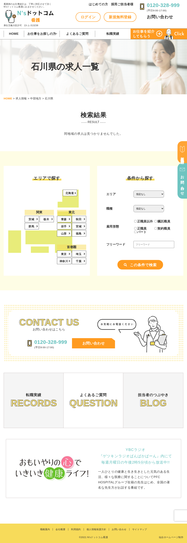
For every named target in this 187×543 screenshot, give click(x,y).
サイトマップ (139, 529)
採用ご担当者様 (122, 4)
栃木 (46, 219)
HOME (14, 34)
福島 (79, 233)
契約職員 (162, 228)
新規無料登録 (120, 17)
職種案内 (45, 529)
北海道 (70, 193)
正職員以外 (143, 221)
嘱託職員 (162, 221)
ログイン (88, 17)
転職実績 (112, 34)
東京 (64, 254)
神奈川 (64, 261)
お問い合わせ (160, 17)
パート (140, 232)
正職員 (140, 228)
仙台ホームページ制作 (171, 537)
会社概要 (60, 529)
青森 (64, 219)
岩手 (64, 226)
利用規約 (76, 529)
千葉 (79, 261)
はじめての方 (98, 4)
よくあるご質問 (77, 34)
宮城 (79, 226)
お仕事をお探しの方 (41, 34)
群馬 (31, 226)
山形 (64, 233)
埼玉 (79, 254)
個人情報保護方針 (96, 529)
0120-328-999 (163, 5)
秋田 (79, 219)
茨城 (31, 219)
